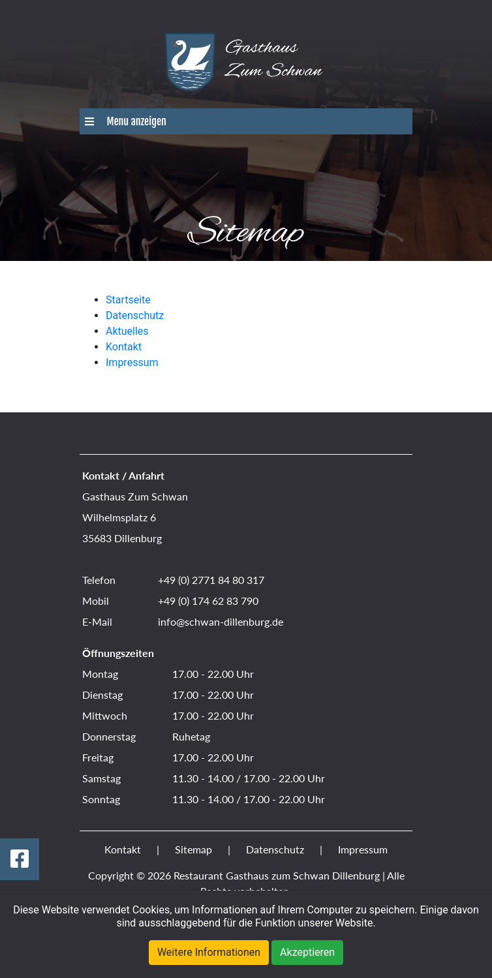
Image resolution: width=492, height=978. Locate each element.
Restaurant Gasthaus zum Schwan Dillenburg (277, 875)
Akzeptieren (307, 952)
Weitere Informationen (208, 952)
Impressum (132, 362)
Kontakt (124, 347)
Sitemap (193, 849)
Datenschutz (135, 315)
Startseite (128, 300)
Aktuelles (127, 331)
